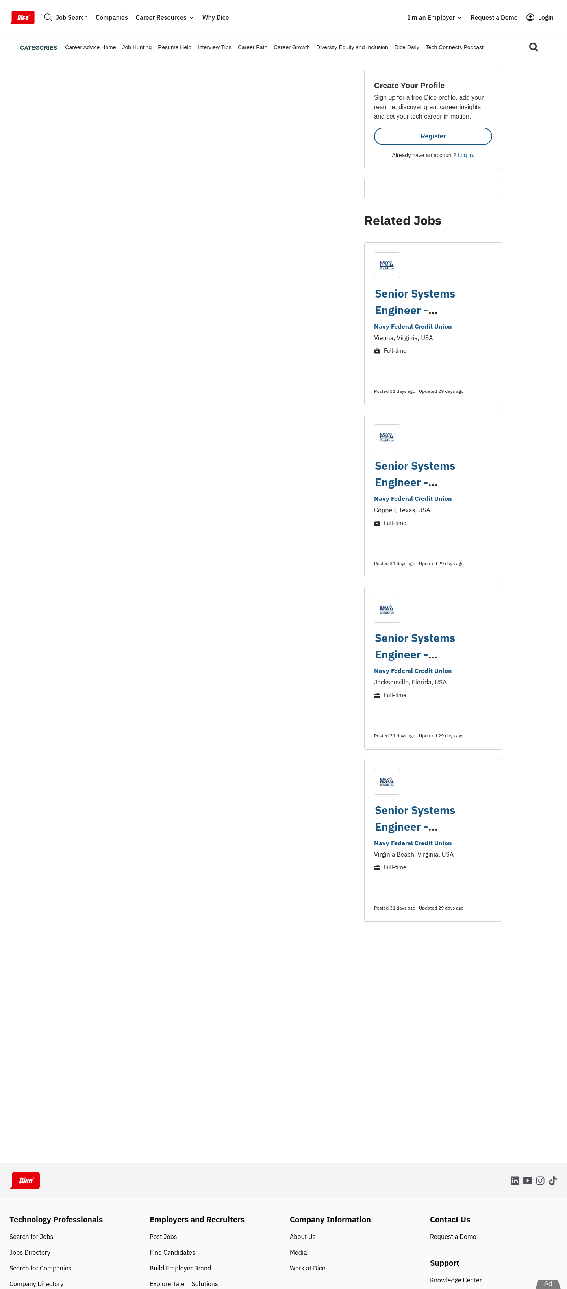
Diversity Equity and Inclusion (352, 47)
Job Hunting (137, 47)
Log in (465, 155)
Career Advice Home (90, 47)
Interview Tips (215, 47)
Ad (548, 1283)
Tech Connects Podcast (455, 47)
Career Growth (292, 47)
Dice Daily (407, 47)
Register (433, 136)
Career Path (252, 47)
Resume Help (174, 47)
